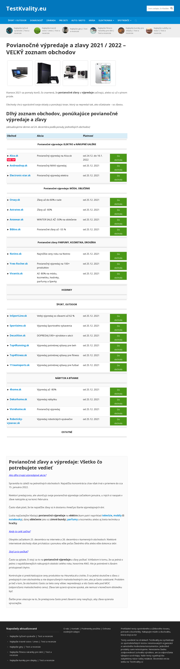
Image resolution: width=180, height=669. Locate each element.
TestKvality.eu (26, 8)
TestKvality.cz (136, 661)
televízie (107, 515)
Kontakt (75, 628)
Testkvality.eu (155, 640)
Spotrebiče (123, 20)
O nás (66, 628)
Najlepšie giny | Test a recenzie (78, 30)
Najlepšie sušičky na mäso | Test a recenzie (162, 30)
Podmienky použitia (90, 628)
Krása (92, 20)
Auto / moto (78, 20)
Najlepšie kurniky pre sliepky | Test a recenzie (135, 30)
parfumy (72, 519)
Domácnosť (36, 20)
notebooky (15, 519)
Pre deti (63, 20)
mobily (117, 515)
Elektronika (105, 20)
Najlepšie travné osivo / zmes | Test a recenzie (51, 30)
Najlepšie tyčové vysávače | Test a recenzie (21, 30)
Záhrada (51, 20)
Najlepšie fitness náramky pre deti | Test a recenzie (106, 30)
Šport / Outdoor (17, 20)
